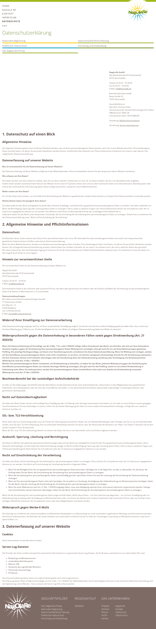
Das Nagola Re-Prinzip (13, 50)
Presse (104, 612)
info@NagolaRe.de (123, 88)
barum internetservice (129, 125)
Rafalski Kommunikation (129, 120)
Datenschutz (11, 21)
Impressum (9, 17)
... (4, 25)
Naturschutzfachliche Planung (93, 40)
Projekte (105, 605)
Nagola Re (9, 9)
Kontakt (8, 13)
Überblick (79, 605)
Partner (104, 618)
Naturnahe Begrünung (13, 40)
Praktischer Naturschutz (14, 45)
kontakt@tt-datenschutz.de (20, 313)
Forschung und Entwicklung (92, 45)
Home (5, 5)
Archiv (104, 615)
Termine (105, 609)
